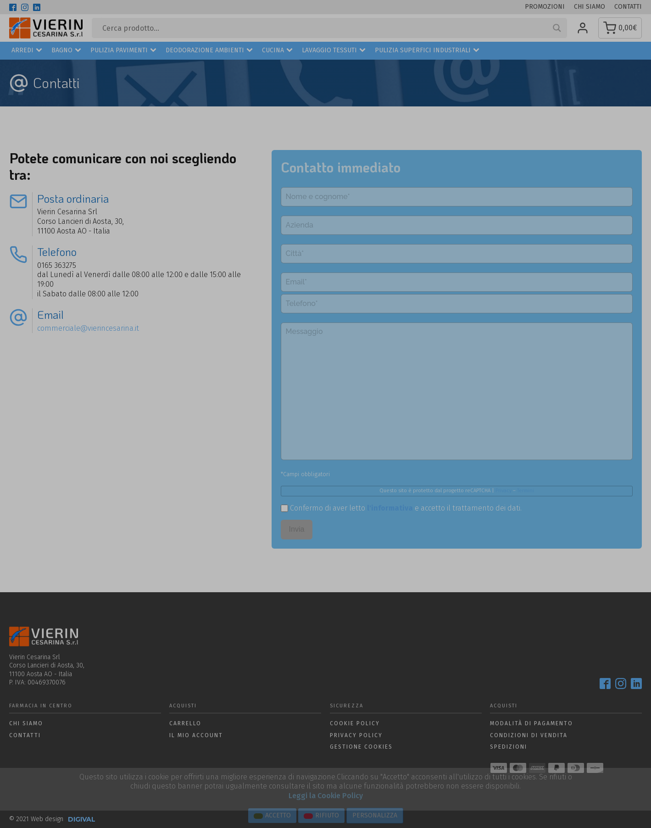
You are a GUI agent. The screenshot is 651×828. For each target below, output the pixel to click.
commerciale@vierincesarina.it (88, 328)
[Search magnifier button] (557, 28)
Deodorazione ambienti (209, 50)
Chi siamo (589, 7)
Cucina (277, 50)
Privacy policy (356, 735)
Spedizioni (508, 747)
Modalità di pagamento (531, 723)
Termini (525, 491)
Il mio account (196, 735)
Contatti (628, 7)
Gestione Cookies (361, 747)
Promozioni (545, 7)
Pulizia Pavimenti (123, 50)
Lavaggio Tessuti (334, 50)
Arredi (26, 50)
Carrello (185, 723)
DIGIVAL (81, 819)
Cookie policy (355, 723)
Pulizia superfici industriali (427, 50)
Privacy (503, 491)
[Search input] (325, 28)
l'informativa (390, 508)
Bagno (66, 50)
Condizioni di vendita (529, 735)
